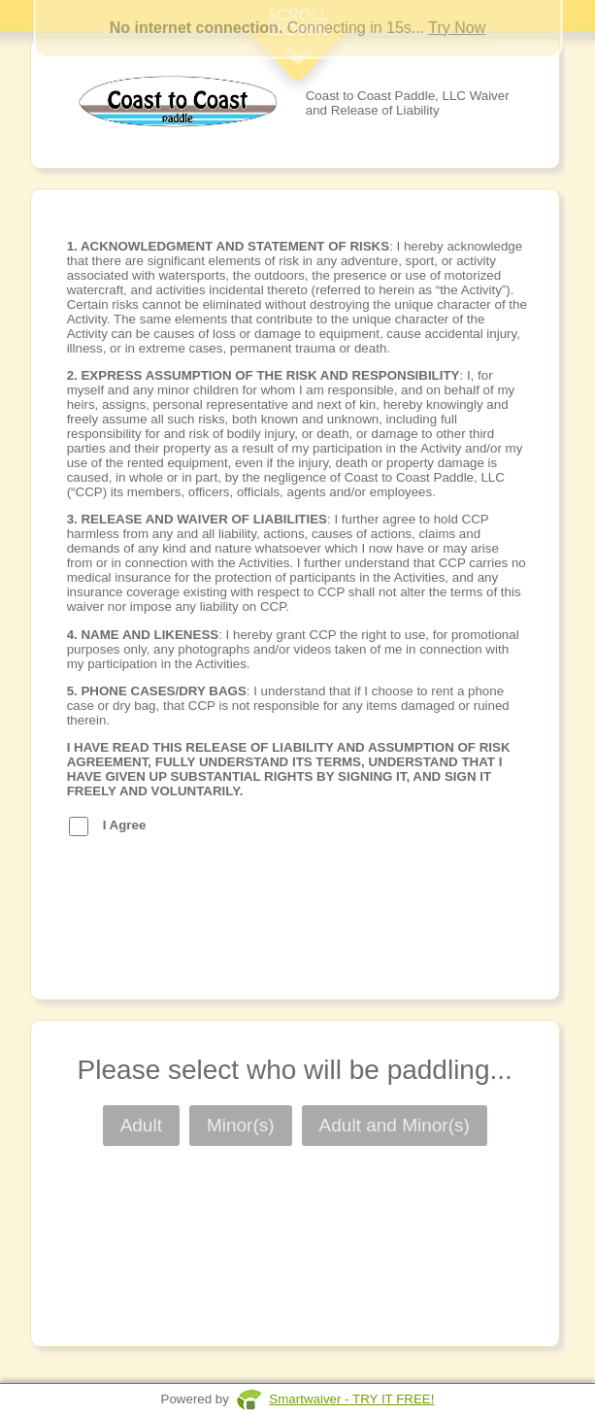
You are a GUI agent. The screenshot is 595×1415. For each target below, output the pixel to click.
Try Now (456, 27)
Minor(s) (241, 1125)
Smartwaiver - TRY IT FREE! (351, 1399)
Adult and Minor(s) (394, 1125)
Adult (141, 1125)
